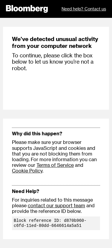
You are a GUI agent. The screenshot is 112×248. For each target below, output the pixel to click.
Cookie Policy (27, 170)
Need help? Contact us (84, 8)
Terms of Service (55, 165)
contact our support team (56, 205)
